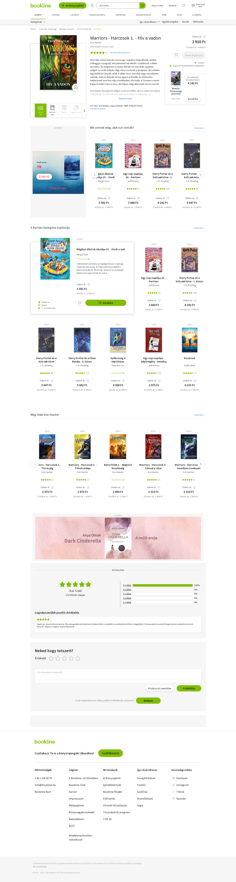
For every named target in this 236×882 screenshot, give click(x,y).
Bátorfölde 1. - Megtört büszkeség (118, 466)
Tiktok (177, 792)
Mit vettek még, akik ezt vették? (112, 128)
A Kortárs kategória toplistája (50, 228)
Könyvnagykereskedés (82, 812)
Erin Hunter (47, 472)
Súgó (140, 805)
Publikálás (189, 688)
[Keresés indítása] (142, 5)
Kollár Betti (189, 365)
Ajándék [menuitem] (196, 14)
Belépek (148, 700)
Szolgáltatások (146, 778)
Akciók (185, 21)
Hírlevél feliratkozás (115, 805)
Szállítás (142, 791)
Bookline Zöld (77, 785)
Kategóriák (36, 21)
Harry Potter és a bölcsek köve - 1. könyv (162, 175)
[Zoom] (75, 87)
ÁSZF (72, 826)
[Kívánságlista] (183, 5)
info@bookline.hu (45, 785)
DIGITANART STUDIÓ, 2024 (101, 46)
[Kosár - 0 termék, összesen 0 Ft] (198, 5)
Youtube (178, 798)
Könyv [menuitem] (38, 14)
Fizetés (141, 785)
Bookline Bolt (43, 791)
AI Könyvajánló (73, 5)
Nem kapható (194, 55)
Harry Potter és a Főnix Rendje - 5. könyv (82, 359)
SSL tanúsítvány (40, 866)
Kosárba (193, 99)
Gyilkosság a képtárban (117, 359)
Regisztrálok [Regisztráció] (157, 5)
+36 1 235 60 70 (43, 778)
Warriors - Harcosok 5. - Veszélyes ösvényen (189, 466)
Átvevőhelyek (145, 798)
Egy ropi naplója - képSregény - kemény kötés (154, 359)
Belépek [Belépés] (172, 5)
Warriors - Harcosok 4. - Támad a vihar (153, 466)
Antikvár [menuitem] (120, 14)
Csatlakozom (110, 753)
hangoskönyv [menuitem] (97, 14)
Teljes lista (199, 128)
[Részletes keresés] (92, 5)
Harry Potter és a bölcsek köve (192, 175)
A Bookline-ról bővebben (83, 778)
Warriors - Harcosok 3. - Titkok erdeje (83, 466)
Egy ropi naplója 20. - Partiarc (133, 175)
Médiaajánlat (76, 805)
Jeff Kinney (133, 181)
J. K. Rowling (162, 181)
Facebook (179, 778)
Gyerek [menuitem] (56, 14)
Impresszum (76, 798)
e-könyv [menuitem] (74, 14)
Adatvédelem (76, 819)
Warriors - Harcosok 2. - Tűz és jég (47, 466)
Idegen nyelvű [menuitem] (143, 14)
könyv (103, 140)
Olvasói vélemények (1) (120, 52)
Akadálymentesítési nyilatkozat (80, 837)
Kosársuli (189, 358)
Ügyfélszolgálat (170, 21)
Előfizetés (198, 21)
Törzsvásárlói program (116, 812)
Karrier (73, 791)
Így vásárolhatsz (148, 21)
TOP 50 (107, 819)
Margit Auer (104, 181)
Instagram (180, 785)
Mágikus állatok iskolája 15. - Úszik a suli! (104, 175)
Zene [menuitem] (164, 14)
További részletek (97, 108)
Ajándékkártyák (112, 785)
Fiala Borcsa (118, 365)
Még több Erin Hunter (45, 415)
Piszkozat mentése (159, 688)
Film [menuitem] (179, 14)
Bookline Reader (112, 791)
